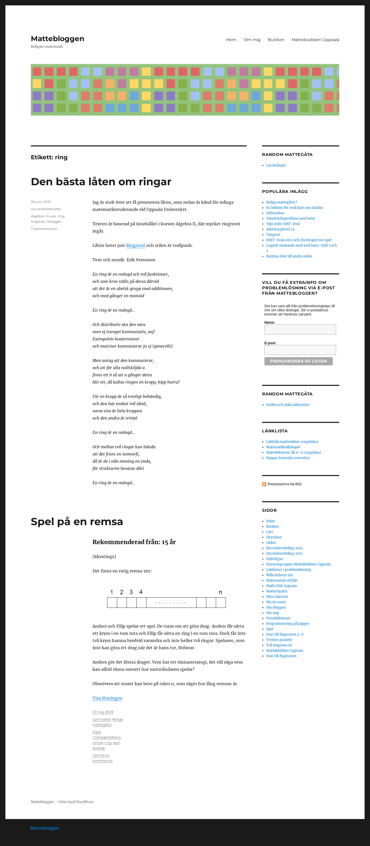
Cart (269, 532)
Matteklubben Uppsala (315, 39)
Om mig (252, 39)
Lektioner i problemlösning (288, 570)
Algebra (37, 216)
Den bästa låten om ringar (101, 181)
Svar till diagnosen (281, 656)
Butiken (276, 39)
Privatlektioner (278, 618)
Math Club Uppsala (281, 586)
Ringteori (135, 245)
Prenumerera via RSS (284, 484)
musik (50, 216)
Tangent (273, 235)
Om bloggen (276, 607)
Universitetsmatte (46, 209)
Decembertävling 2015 (284, 553)
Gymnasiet (101, 719)
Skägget (54, 221)
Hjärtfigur (274, 559)
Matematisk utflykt (282, 580)
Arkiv (270, 521)
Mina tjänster (277, 596)
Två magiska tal (279, 645)
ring (61, 216)
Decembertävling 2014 (284, 548)
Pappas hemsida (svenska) (288, 458)
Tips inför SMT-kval (283, 224)
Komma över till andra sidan (289, 256)
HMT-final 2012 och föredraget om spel (298, 240)
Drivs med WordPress (76, 802)
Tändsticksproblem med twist (290, 218)
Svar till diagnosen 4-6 (285, 634)
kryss (96, 732)
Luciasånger (276, 165)
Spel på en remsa (77, 521)
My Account (276, 602)
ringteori (38, 221)
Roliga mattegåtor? (281, 202)
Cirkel (271, 543)
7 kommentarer (44, 229)
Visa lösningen (107, 698)
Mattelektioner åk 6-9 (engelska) (293, 452)
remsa (97, 742)
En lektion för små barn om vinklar (294, 208)
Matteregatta (276, 591)
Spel (269, 629)
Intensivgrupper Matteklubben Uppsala (298, 564)
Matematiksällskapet (283, 447)
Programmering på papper (287, 623)
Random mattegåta (287, 394)
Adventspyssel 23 (280, 229)
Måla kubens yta (279, 575)
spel (116, 742)
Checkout (274, 537)
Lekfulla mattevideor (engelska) (292, 442)
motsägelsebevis (106, 737)
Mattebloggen (57, 38)
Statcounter (12, 842)
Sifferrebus (275, 213)
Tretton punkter (279, 640)
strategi (98, 748)
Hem (231, 39)
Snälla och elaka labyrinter (287, 405)
